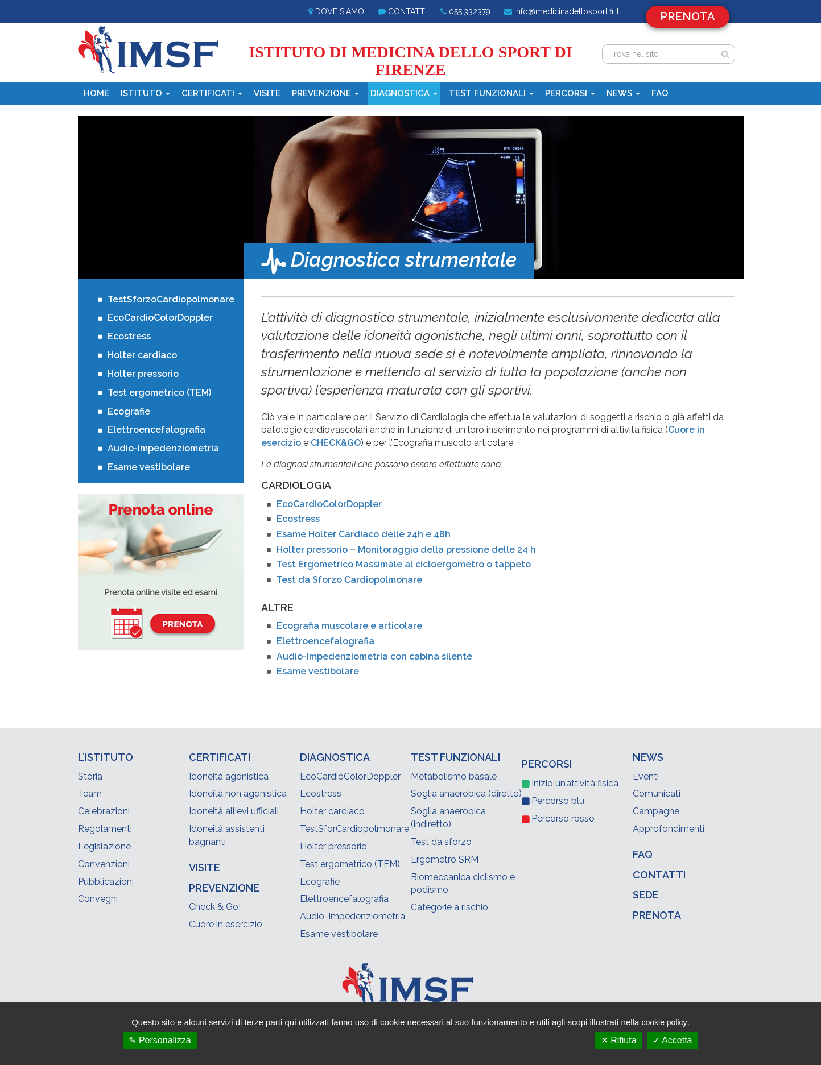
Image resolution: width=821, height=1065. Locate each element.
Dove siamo (339, 11)
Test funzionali (491, 93)
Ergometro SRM (444, 859)
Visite (267, 93)
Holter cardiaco (142, 355)
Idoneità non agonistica (238, 793)
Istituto (145, 93)
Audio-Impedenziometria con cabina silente (374, 656)
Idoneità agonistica (229, 776)
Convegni (98, 898)
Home (96, 93)
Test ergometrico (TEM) (159, 392)
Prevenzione (325, 93)
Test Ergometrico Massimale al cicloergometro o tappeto (404, 564)
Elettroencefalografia (325, 641)
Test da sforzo (441, 841)
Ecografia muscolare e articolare (349, 625)
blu (557, 800)
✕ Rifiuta (619, 1040)
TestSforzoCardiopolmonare (166, 299)
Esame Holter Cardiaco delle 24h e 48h (364, 534)
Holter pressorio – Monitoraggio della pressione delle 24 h (406, 549)
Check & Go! (215, 906)
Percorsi (570, 93)
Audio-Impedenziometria (163, 448)
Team (90, 793)
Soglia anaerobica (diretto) (466, 793)
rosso (563, 818)
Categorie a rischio (449, 907)
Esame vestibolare (318, 671)
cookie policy (664, 1022)
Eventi (646, 776)
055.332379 (469, 11)
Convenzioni (104, 864)
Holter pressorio (143, 373)
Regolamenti (105, 828)
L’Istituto (105, 757)
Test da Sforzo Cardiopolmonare (349, 579)
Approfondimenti (668, 828)
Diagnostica (404, 93)
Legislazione (104, 846)
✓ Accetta (672, 1040)
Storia (90, 776)
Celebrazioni (104, 811)
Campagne (656, 811)
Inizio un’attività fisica (574, 783)
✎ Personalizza (160, 1040)
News (623, 93)
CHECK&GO (336, 442)
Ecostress (298, 518)
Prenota (687, 16)
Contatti (407, 11)
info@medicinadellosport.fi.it (566, 11)
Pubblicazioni (106, 881)
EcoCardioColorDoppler (329, 504)
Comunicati (656, 793)
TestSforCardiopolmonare (354, 828)
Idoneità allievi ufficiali (234, 811)
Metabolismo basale (454, 776)
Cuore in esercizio (225, 924)
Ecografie (129, 411)
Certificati (211, 93)
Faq (660, 93)
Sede (646, 895)
